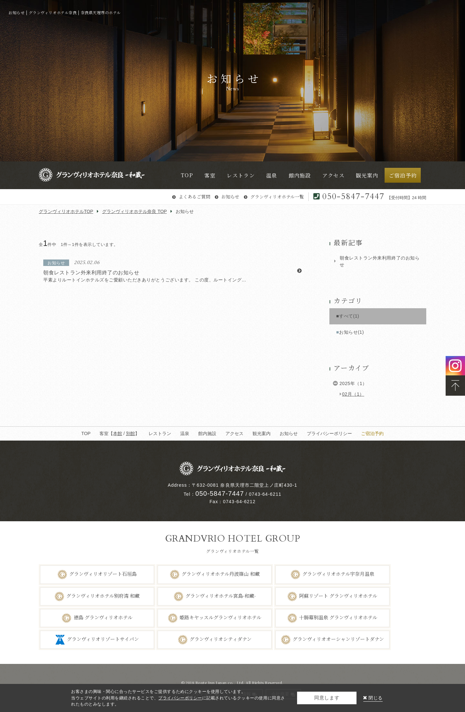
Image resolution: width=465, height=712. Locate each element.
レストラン (160, 433)
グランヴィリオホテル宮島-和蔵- (220, 595)
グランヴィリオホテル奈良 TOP (134, 211)
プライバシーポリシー (329, 433)
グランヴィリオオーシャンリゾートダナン (338, 639)
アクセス (234, 433)
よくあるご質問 (194, 196)
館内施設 (207, 433)
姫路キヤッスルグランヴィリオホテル (220, 617)
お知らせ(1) (351, 332)
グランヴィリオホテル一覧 (277, 196)
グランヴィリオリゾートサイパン (103, 639)
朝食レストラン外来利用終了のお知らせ (379, 261)
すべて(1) (349, 316)
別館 (130, 433)
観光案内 (262, 433)
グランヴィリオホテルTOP (66, 211)
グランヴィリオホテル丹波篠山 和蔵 (220, 573)
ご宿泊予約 (372, 433)
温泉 (184, 433)
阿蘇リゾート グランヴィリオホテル (338, 595)
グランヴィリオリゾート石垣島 (103, 573)
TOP (86, 433)
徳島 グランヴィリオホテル (103, 617)
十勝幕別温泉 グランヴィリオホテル (338, 617)
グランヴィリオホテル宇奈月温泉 (338, 573)
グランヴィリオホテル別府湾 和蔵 (103, 595)
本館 (117, 433)
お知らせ (230, 196)
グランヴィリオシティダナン (221, 639)
